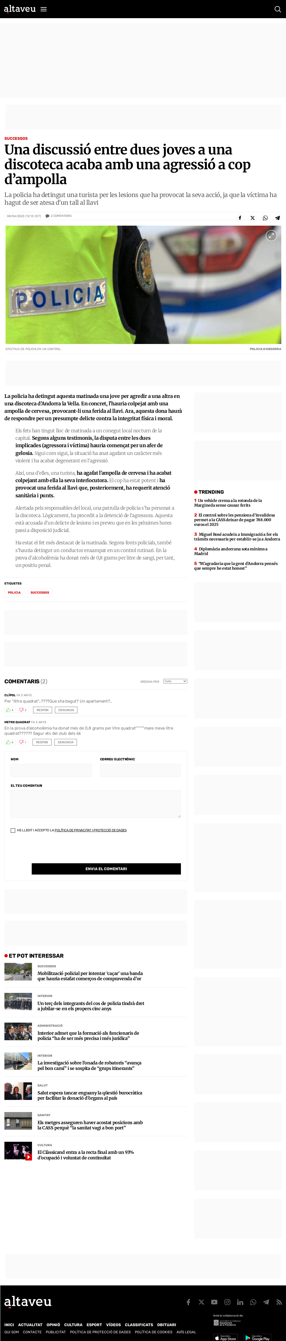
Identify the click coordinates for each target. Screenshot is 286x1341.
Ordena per (149, 682)
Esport (94, 1325)
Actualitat (30, 1325)
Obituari (166, 1325)
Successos (16, 138)
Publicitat (56, 1332)
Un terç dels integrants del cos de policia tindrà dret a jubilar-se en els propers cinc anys (91, 995)
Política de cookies (153, 1332)
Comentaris (61, 216)
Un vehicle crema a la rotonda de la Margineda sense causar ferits (228, 503)
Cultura (45, 1134)
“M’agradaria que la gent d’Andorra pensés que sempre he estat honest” (235, 566)
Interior (45, 985)
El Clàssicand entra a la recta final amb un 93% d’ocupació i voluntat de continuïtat (86, 1143)
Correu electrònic (117, 759)
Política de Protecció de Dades (100, 1332)
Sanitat (44, 1104)
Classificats (139, 1325)
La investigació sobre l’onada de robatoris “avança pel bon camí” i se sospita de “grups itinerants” (89, 1054)
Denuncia (66, 710)
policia (14, 592)
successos (40, 592)
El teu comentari (26, 786)
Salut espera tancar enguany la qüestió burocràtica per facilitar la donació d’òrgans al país (90, 1084)
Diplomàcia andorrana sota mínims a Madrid (231, 551)
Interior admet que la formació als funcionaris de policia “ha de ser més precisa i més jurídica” (88, 1024)
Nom (14, 759)
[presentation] (53, 852)
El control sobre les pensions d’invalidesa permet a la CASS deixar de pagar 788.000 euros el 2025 (234, 520)
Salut (43, 1074)
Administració (50, 1014)
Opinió (53, 1325)
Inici (9, 1325)
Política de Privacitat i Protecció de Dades (91, 830)
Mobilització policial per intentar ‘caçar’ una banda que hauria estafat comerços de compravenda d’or (90, 965)
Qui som (11, 1332)
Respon (43, 710)
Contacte (32, 1332)
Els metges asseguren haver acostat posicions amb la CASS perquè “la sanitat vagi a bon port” (90, 1114)
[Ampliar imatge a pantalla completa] (271, 235)
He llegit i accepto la (69, 830)
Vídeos (113, 1325)
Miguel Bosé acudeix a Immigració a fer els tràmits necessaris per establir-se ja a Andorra (237, 537)
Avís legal (186, 1332)
